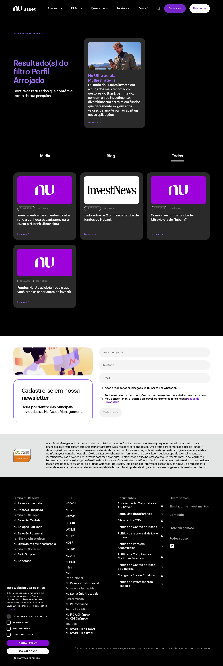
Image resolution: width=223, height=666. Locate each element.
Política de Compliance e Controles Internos (134, 556)
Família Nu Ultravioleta (29, 538)
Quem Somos (178, 498)
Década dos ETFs (129, 520)
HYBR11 (70, 549)
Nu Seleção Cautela (27, 520)
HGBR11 (71, 542)
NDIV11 (70, 509)
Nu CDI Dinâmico (77, 618)
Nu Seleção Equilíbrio (28, 526)
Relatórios (123, 8)
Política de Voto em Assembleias (131, 545)
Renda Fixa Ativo (76, 609)
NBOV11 (71, 503)
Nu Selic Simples (25, 554)
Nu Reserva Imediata (28, 503)
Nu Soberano (22, 560)
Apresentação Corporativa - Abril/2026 (137, 505)
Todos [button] (177, 156)
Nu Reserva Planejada (28, 509)
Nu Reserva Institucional (82, 583)
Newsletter (199, 8)
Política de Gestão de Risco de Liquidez (136, 566)
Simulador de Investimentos (189, 506)
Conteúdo (144, 8)
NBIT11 (70, 536)
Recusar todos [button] (28, 651)
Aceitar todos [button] (28, 643)
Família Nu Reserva (26, 498)
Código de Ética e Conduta (136, 575)
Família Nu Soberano (27, 549)
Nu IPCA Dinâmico (78, 614)
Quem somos (99, 8)
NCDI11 (70, 555)
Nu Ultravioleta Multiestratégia (35, 543)
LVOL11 (70, 529)
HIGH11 (70, 523)
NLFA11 (70, 562)
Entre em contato (181, 528)
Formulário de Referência (135, 513)
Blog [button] (111, 156)
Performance (74, 598)
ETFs (74, 8)
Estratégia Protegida (79, 588)
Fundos (52, 8)
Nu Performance (77, 604)
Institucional (74, 578)
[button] (28, 658)
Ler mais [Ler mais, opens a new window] (11, 609)
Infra (68, 567)
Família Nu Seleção (26, 515)
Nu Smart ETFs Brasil (79, 632)
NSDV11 (70, 516)
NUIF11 (70, 572)
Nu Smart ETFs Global (80, 629)
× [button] (48, 585)
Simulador (175, 8)
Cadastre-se (110, 412)
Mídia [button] (45, 156)
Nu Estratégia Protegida (82, 593)
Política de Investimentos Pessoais (135, 583)
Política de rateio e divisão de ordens (138, 535)
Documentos (126, 498)
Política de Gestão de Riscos (137, 526)
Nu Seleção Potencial (28, 533)
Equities (71, 623)
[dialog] (27, 622)
